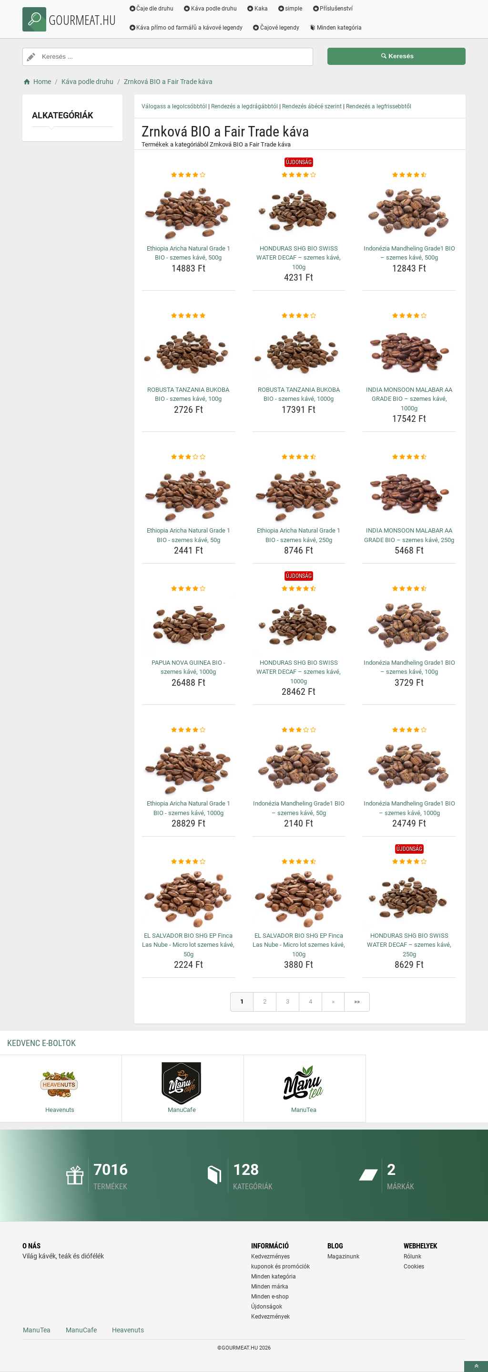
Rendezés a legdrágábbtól (244, 106)
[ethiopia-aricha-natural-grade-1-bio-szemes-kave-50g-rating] (188, 457)
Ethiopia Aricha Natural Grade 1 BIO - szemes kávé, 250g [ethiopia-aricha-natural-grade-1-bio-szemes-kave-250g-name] (298, 535)
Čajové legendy (276, 27)
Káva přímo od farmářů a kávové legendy (186, 27)
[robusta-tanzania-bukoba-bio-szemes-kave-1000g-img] (299, 352)
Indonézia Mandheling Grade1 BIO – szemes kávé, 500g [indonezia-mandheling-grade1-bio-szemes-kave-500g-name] (409, 253)
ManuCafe (81, 1330)
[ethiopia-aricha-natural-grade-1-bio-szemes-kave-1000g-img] (188, 766)
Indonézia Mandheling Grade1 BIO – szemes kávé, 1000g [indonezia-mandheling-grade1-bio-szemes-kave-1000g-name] (409, 808)
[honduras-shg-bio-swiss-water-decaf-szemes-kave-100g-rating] (299, 175)
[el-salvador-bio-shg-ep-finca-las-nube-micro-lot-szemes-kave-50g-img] (188, 898)
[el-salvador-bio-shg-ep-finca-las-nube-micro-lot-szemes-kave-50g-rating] (188, 862)
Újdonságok (266, 1306)
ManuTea (37, 1330)
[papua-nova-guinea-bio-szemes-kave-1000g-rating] (188, 589)
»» (357, 1001)
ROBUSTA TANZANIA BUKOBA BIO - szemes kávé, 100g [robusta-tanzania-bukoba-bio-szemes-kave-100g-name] (188, 394)
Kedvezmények (270, 1316)
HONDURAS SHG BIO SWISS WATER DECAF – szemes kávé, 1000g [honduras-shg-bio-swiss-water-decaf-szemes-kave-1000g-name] (298, 672)
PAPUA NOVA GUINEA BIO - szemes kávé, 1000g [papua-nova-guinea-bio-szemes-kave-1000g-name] (188, 667)
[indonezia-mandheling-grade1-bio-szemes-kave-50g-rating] (299, 730)
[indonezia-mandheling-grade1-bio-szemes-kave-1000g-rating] (409, 730)
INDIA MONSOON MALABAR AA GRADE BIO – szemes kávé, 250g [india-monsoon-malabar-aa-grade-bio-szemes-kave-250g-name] (409, 535)
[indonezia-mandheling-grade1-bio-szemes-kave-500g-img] (409, 210)
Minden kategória (336, 27)
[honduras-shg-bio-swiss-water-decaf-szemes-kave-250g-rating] (409, 862)
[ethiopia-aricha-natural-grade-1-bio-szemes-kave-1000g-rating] (188, 730)
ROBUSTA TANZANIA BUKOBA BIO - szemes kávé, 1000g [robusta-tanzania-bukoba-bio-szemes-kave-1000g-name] (299, 394)
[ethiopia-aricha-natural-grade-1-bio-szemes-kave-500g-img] (188, 210)
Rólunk (412, 1256)
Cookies (414, 1266)
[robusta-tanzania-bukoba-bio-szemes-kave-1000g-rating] (299, 316)
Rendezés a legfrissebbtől (378, 106)
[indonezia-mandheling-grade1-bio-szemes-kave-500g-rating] (409, 175)
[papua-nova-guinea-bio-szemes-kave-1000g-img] (188, 625)
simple (290, 8)
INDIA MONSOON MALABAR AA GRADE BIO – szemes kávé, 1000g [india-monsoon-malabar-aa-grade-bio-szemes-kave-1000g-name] (409, 399)
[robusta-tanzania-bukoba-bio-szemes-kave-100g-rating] (188, 316)
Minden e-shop (270, 1296)
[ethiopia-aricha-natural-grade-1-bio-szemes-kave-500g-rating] (188, 175)
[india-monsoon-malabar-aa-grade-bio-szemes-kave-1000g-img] (409, 352)
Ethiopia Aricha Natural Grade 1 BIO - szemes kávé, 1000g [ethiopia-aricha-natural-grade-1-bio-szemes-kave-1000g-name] (188, 808)
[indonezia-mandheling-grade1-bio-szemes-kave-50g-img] (299, 766)
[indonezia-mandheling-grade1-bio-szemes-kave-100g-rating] (409, 589)
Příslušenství (333, 8)
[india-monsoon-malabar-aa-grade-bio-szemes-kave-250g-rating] (409, 457)
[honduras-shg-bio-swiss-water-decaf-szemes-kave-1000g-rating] (299, 589)
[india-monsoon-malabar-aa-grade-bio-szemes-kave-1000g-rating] (409, 316)
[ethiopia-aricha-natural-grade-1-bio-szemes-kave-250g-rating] (299, 457)
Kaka (258, 8)
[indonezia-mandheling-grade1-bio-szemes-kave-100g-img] (409, 625)
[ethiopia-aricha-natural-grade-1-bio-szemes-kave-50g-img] (188, 493)
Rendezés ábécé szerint (312, 106)
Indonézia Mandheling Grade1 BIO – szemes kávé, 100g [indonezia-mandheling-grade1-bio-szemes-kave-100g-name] (409, 667)
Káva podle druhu (211, 8)
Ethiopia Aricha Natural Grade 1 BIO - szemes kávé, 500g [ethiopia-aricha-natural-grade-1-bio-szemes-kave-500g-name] (188, 253)
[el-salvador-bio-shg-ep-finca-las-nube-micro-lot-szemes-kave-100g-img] (299, 898)
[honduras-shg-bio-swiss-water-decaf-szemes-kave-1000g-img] (299, 625)
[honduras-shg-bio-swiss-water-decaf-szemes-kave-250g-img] (409, 898)
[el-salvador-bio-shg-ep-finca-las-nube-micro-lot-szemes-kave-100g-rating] (299, 862)
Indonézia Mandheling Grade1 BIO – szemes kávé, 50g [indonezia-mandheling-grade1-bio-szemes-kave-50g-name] (299, 808)
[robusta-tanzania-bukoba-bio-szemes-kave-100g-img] (188, 352)
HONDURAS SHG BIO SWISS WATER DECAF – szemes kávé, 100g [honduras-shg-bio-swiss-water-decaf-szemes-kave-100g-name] (298, 258)
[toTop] (476, 1366)
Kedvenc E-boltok (41, 1043)
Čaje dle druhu (151, 8)
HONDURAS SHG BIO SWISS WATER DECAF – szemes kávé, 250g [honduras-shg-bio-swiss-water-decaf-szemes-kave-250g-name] (409, 945)
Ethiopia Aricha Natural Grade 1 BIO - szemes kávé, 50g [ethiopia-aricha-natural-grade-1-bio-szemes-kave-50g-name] (188, 535)
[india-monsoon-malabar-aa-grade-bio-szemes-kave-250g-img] (409, 493)
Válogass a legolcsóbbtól (174, 106)
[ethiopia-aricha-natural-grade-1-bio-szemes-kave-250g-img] (299, 493)
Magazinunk (343, 1256)
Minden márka (269, 1286)
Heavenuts (128, 1330)
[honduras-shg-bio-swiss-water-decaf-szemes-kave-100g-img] (299, 210)
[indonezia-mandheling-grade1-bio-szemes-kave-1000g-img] (409, 766)
